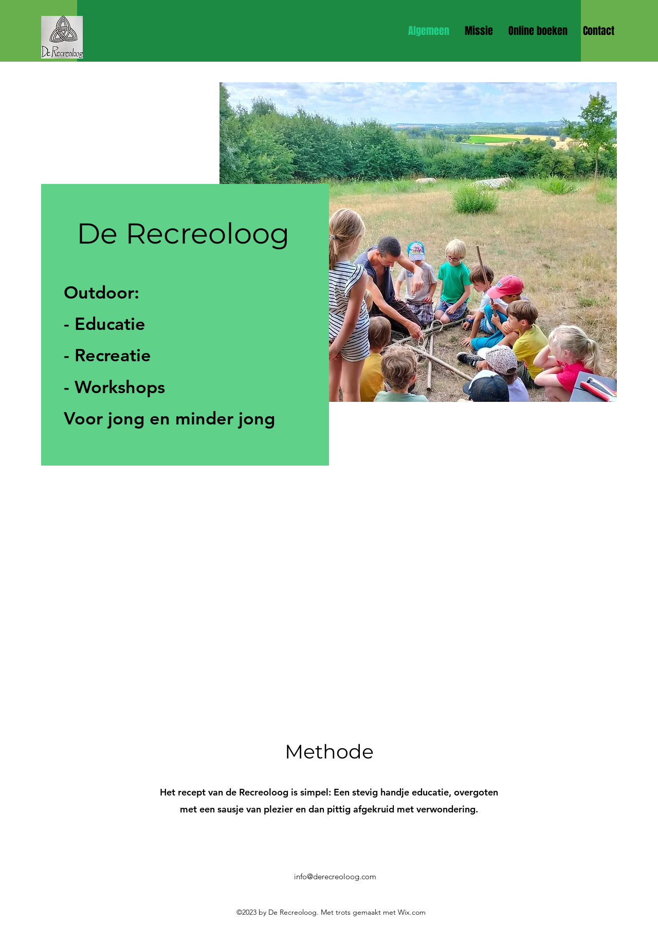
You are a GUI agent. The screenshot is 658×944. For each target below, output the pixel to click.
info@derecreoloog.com (335, 876)
